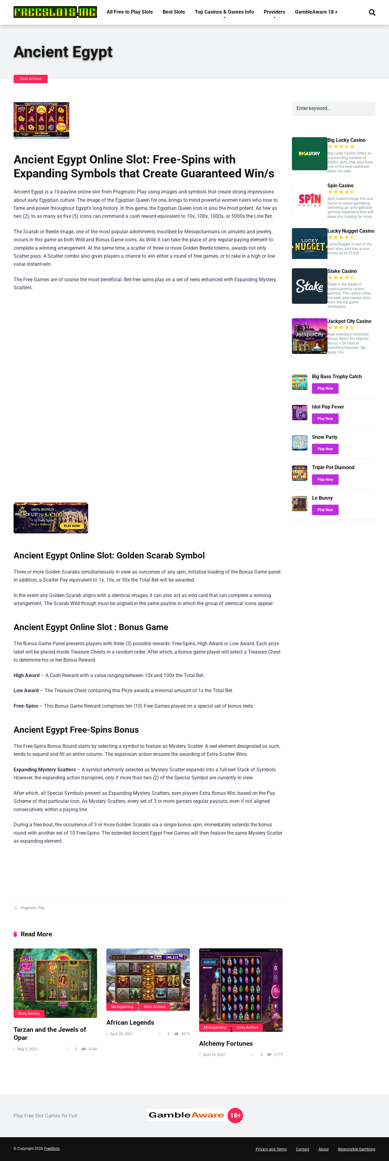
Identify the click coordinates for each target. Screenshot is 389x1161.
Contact (302, 1149)
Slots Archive (30, 79)
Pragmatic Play (33, 908)
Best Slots (174, 12)
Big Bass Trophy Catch (337, 376)
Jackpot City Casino (349, 321)
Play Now (325, 388)
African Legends (130, 1022)
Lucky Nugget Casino (350, 231)
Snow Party (324, 437)
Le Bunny (322, 498)
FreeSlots (52, 1148)
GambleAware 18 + (316, 12)
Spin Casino (340, 186)
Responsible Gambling (356, 1149)
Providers (274, 12)
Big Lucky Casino (346, 140)
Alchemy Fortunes (226, 1043)
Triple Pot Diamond (333, 467)
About (323, 1149)
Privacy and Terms (271, 1149)
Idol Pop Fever (328, 407)
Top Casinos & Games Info (224, 12)
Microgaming (122, 1007)
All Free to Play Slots (130, 12)
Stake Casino (342, 271)
